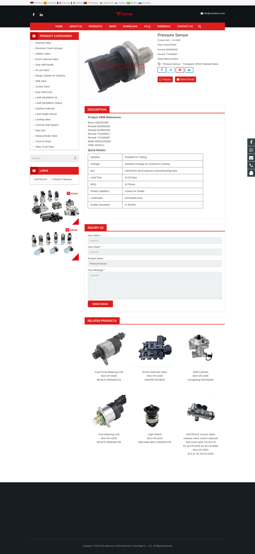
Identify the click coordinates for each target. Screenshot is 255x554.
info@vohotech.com (214, 13)
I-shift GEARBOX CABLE (48, 113)
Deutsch (37, 2)
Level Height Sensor (46, 124)
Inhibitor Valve (42, 64)
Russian (144, 2)
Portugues (91, 2)
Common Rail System (63, 34)
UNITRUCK (40, 189)
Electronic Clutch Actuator (49, 58)
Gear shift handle (44, 75)
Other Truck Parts (44, 157)
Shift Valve (41, 91)
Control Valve (42, 97)
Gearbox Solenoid (45, 119)
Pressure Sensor (85, 34)
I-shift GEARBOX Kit (46, 108)
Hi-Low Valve (42, 80)
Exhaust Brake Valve (46, 146)
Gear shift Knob (43, 102)
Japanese (106, 2)
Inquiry (165, 89)
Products (44, 34)
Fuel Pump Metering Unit (109, 384)
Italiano (77, 2)
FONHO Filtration (62, 189)
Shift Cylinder (200, 384)
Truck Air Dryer (43, 151)
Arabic (132, 2)
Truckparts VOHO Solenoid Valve (200, 74)
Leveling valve (43, 130)
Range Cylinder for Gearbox (50, 86)
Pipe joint (40, 140)
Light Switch (155, 447)
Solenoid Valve (43, 53)
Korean (120, 2)
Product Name (95, 269)
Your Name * (94, 245)
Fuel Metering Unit (108, 447)
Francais (64, 2)
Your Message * (96, 281)
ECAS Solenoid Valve (155, 384)
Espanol (50, 2)
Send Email (185, 89)
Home (33, 34)
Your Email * (94, 257)
